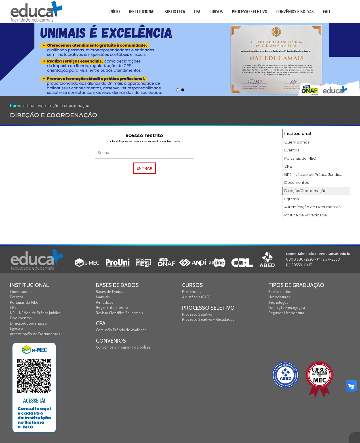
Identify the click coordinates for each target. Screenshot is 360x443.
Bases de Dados (117, 285)
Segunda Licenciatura (286, 313)
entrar (144, 168)
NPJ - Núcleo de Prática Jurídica (35, 313)
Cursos (192, 285)
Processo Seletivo (208, 308)
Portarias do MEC (24, 302)
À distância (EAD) (196, 297)
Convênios (111, 340)
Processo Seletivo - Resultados (208, 319)
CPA (101, 323)
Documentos (21, 318)
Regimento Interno (112, 307)
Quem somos (21, 291)
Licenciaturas (279, 297)
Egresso (16, 328)
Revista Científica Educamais (119, 313)
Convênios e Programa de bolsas (123, 347)
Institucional (29, 285)
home (16, 105)
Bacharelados (279, 291)
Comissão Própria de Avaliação (121, 330)
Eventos (17, 297)
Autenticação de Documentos (35, 334)
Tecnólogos (278, 302)
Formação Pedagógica (286, 307)
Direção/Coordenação (28, 323)
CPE (13, 307)
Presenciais (191, 291)
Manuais (103, 297)
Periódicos (104, 302)
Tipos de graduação (296, 285)
